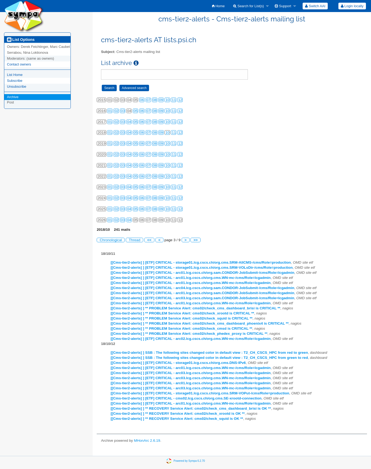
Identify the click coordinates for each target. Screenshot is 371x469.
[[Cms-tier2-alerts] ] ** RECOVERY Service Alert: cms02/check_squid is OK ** (177, 419)
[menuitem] (218, 6)
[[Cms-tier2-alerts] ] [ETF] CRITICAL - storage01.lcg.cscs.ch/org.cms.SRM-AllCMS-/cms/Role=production (201, 262)
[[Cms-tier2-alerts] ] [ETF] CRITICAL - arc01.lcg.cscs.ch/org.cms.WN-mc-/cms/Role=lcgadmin (191, 278)
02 (116, 111)
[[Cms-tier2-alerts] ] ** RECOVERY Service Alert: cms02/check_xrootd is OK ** (178, 414)
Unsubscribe (16, 86)
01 (110, 111)
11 (174, 100)
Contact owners (19, 64)
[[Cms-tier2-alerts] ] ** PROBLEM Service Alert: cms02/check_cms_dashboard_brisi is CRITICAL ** (195, 308)
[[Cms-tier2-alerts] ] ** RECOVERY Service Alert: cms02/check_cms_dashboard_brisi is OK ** (191, 408)
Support (283, 6)
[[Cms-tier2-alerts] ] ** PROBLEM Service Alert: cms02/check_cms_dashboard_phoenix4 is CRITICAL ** (199, 323)
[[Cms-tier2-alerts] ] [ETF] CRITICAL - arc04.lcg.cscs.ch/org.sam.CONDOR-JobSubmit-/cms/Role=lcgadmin (202, 288)
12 (180, 100)
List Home (15, 75)
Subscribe (14, 81)
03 (123, 111)
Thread (134, 240)
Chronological (111, 240)
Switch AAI (315, 6)
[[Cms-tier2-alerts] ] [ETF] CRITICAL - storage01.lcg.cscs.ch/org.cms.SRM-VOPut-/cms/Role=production (200, 393)
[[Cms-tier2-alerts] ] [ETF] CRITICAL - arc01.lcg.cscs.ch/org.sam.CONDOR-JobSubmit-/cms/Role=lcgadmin (202, 273)
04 (129, 122)
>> (195, 240)
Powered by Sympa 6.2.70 (189, 460)
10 (167, 100)
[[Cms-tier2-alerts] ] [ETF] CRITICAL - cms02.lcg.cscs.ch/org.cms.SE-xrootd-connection (186, 398)
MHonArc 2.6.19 (147, 441)
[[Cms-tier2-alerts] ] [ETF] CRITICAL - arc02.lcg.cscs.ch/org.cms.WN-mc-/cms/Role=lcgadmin (191, 339)
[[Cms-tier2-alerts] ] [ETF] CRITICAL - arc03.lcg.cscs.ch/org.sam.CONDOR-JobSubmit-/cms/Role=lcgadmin (202, 298)
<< (149, 240)
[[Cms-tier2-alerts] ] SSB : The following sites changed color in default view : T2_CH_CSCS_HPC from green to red (209, 358)
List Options (20, 39)
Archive (12, 97)
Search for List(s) (248, 6)
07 (148, 100)
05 (136, 111)
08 (155, 100)
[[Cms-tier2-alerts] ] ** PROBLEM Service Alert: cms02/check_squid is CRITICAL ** (181, 318)
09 (161, 100)
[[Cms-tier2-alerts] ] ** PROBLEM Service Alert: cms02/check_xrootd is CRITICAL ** (182, 313)
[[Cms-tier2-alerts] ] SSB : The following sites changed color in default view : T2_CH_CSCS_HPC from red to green (209, 353)
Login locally (352, 6)
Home (218, 6)
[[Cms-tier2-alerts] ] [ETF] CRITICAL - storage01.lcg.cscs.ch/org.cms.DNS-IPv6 (178, 363)
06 (142, 100)
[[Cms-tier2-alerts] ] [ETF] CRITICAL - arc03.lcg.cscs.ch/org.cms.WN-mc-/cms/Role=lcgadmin (191, 373)
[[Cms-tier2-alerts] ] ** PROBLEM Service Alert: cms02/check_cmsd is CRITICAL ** (181, 328)
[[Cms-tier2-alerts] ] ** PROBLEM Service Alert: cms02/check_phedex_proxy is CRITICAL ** (189, 334)
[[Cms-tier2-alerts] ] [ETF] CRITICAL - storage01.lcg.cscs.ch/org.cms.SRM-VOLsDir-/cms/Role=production (201, 268)
